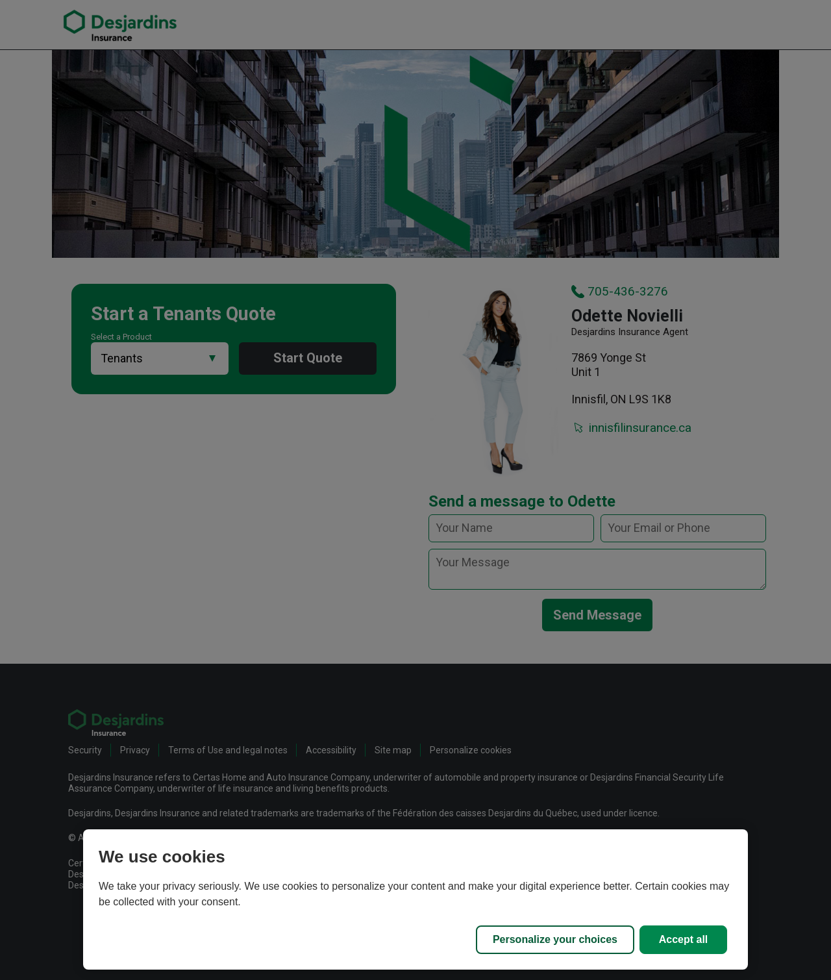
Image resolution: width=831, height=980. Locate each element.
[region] (415, 899)
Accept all (683, 939)
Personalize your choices (555, 939)
